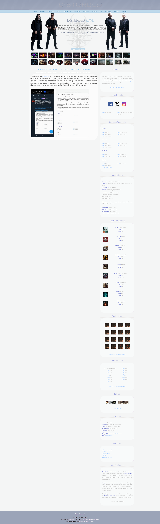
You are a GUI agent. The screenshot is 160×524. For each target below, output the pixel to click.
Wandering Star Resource (115, 434)
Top (80, 514)
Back (76, 514)
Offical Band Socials (107, 167)
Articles (73, 72)
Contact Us (128, 82)
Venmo (122, 87)
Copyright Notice (106, 453)
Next (83, 514)
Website (116, 11)
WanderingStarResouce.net (91, 519)
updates (79, 72)
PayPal (112, 87)
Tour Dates (67, 11)
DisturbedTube (97, 11)
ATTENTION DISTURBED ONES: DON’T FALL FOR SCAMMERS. (64, 69)
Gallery (86, 11)
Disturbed (50, 11)
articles (42, 11)
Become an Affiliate (120, 354)
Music (58, 11)
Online (124, 11)
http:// (103, 112)
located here (51, 82)
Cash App (117, 87)
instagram (87, 82)
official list (45, 76)
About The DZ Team (107, 457)
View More (111, 354)
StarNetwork (109, 435)
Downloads (77, 11)
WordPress (72, 519)
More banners (117, 408)
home (35, 11)
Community (108, 11)
